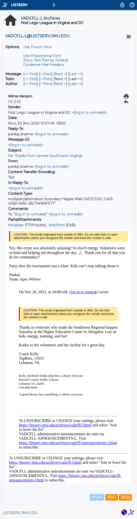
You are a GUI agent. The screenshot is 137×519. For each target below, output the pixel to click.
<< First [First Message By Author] (31, 84)
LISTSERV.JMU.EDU (20, 513)
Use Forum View (37, 47)
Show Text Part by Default (45, 60)
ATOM (97, 497)
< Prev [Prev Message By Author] (45, 84)
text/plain (16, 225)
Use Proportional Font (42, 56)
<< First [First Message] (31, 74)
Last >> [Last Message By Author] (75, 84)
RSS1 (111, 497)
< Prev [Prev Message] (45, 74)
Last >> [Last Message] (75, 74)
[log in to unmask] (89, 112)
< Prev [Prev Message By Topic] (45, 79)
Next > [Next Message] (60, 74)
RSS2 (125, 497)
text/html (57, 225)
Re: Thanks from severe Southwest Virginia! (45, 156)
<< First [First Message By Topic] (31, 79)
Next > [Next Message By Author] (60, 84)
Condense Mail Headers (43, 64)
